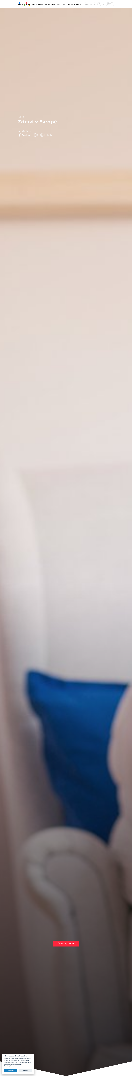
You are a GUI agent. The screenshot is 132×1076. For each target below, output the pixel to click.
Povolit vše (10, 1070)
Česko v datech (61, 4)
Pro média (47, 4)
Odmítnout (25, 1070)
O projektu (39, 4)
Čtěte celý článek (66, 943)
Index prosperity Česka (74, 4)
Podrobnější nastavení (10, 1066)
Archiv (53, 4)
